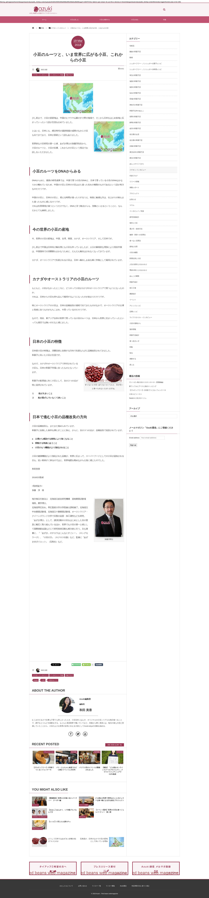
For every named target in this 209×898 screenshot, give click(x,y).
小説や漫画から (135, 323)
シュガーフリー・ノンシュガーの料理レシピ (146, 69)
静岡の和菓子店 (135, 122)
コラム (132, 205)
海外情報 (74, 754)
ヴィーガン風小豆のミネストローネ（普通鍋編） (146, 382)
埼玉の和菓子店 (135, 75)
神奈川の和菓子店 (136, 105)
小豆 (43, 680)
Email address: (147, 438)
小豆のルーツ (53, 680)
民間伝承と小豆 (135, 258)
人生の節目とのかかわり (138, 264)
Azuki (36, 680)
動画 (131, 57)
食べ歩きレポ (134, 341)
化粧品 (132, 46)
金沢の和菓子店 (135, 128)
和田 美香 (41, 69)
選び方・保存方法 (136, 229)
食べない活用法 (135, 241)
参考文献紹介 (134, 217)
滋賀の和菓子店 (135, 81)
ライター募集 (110, 886)
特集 (164, 19)
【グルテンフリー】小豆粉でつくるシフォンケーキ (147, 390)
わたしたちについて (66, 886)
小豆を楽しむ (74, 19)
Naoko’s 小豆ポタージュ (137, 398)
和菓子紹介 (134, 282)
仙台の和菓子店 (135, 93)
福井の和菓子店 (135, 87)
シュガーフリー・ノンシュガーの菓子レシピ (146, 63)
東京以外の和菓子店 (137, 152)
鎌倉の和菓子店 (135, 52)
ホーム (44, 19)
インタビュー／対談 (56, 75)
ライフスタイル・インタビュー (141, 317)
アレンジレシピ (49, 754)
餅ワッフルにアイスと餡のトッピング (142, 386)
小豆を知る (134, 19)
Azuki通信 (123, 886)
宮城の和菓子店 (135, 99)
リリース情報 (84, 807)
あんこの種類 (134, 276)
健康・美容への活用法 (138, 235)
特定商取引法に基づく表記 (140, 886)
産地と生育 (134, 247)
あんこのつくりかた (137, 164)
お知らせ (133, 199)
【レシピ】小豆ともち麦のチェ (59, 824)
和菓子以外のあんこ (137, 111)
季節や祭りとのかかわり (138, 270)
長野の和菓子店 (135, 117)
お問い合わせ (82, 886)
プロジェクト (134, 193)
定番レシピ (134, 311)
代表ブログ (69, 75)
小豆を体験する (104, 19)
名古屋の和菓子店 (136, 140)
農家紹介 (133, 294)
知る (131, 353)
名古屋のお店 (134, 134)
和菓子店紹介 (134, 335)
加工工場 (133, 288)
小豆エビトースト (135, 394)
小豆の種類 (134, 252)
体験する (133, 359)
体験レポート (134, 187)
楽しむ (132, 365)
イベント (119, 754)
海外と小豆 (134, 223)
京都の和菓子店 (135, 146)
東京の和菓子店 (135, 158)
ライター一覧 (96, 886)
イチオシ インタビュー (40, 75)
